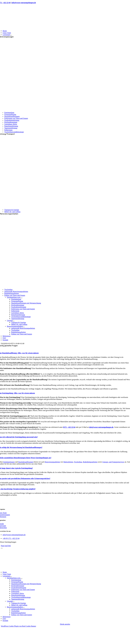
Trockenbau (78, 462)
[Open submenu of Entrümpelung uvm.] (21, 578)
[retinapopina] (65, 568)
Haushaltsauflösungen (25, 462)
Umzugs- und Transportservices (113, 462)
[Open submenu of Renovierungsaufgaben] (24, 607)
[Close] (2, 548)
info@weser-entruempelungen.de (24, 3)
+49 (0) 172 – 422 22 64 (11, 538)
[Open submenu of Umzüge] (13, 601)
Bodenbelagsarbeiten (90, 462)
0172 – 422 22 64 (69, 427)
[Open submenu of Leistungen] (11, 35)
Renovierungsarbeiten (52, 462)
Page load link (6, 546)
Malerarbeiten (68, 462)
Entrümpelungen (9, 462)
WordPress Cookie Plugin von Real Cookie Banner (18, 626)
